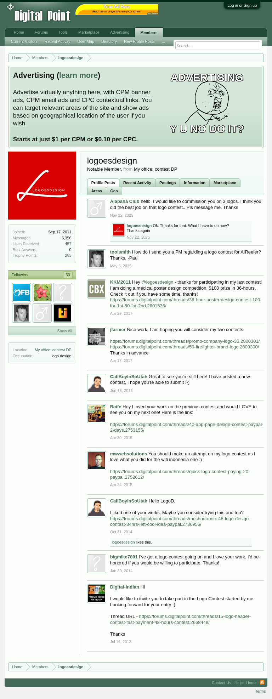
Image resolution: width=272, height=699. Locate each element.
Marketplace (225, 183)
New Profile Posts (139, 41)
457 (68, 243)
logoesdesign (123, 542)
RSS (262, 683)
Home (19, 32)
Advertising (119, 32)
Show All (64, 331)
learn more (78, 75)
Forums (41, 32)
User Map (85, 41)
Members (148, 32)
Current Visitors (24, 41)
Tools (63, 32)
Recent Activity (137, 183)
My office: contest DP (53, 350)
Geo (114, 191)
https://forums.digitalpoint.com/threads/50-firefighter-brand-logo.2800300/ (184, 347)
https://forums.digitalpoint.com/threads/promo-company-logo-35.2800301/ (185, 341)
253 (68, 255)
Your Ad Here (153, 14)
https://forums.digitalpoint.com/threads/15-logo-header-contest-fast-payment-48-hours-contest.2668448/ (180, 619)
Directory (109, 41)
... (163, 41)
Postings (167, 183)
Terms (260, 691)
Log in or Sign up (242, 5)
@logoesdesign (158, 282)
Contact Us (221, 683)
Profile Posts (103, 183)
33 (68, 275)
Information (194, 183)
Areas (96, 191)
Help (238, 683)
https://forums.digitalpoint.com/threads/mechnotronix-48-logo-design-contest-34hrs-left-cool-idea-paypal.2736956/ (180, 521)
